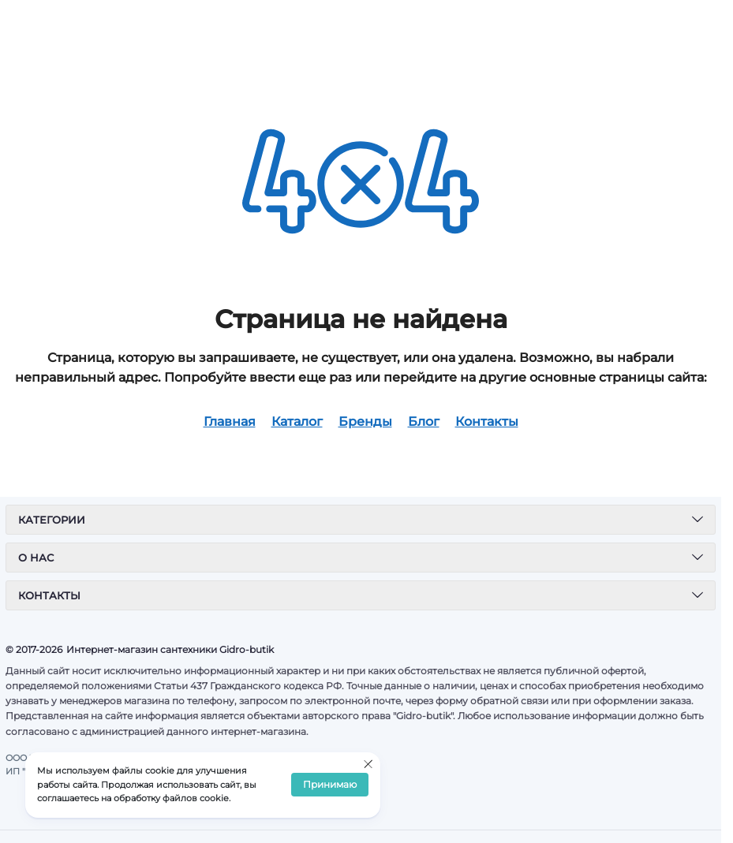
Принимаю (330, 785)
